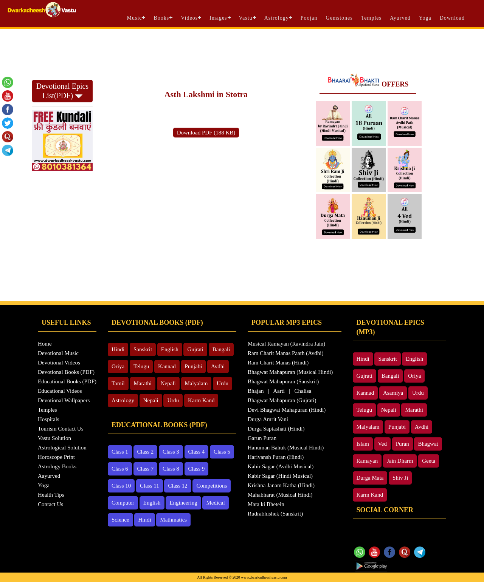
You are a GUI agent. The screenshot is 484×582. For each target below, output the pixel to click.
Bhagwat (428, 444)
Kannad (167, 366)
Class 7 (145, 469)
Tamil (118, 383)
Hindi (118, 349)
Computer (123, 503)
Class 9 (196, 469)
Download (452, 18)
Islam (363, 444)
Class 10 (121, 486)
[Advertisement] (242, 49)
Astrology (276, 18)
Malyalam (196, 383)
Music (134, 18)
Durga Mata (370, 478)
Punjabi (193, 366)
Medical (215, 503)
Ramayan (367, 461)
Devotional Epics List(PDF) (62, 91)
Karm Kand (201, 400)
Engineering (183, 503)
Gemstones (339, 18)
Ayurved (400, 18)
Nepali (168, 383)
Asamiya (393, 393)
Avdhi (218, 366)
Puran (402, 444)
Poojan (309, 18)
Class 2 (145, 452)
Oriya (118, 366)
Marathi (143, 383)
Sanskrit (142, 349)
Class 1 (120, 452)
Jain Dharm (400, 461)
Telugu (141, 366)
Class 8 (171, 469)
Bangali (221, 349)
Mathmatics (173, 520)
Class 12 (177, 486)
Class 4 (196, 452)
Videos (189, 18)
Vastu (246, 18)
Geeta (428, 461)
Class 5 (222, 452)
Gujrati (195, 349)
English (169, 349)
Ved (382, 444)
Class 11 (149, 486)
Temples (371, 18)
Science (120, 520)
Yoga (425, 18)
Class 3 (171, 452)
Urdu (222, 383)
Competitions (211, 486)
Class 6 (120, 469)
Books (161, 18)
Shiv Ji (400, 478)
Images (218, 18)
